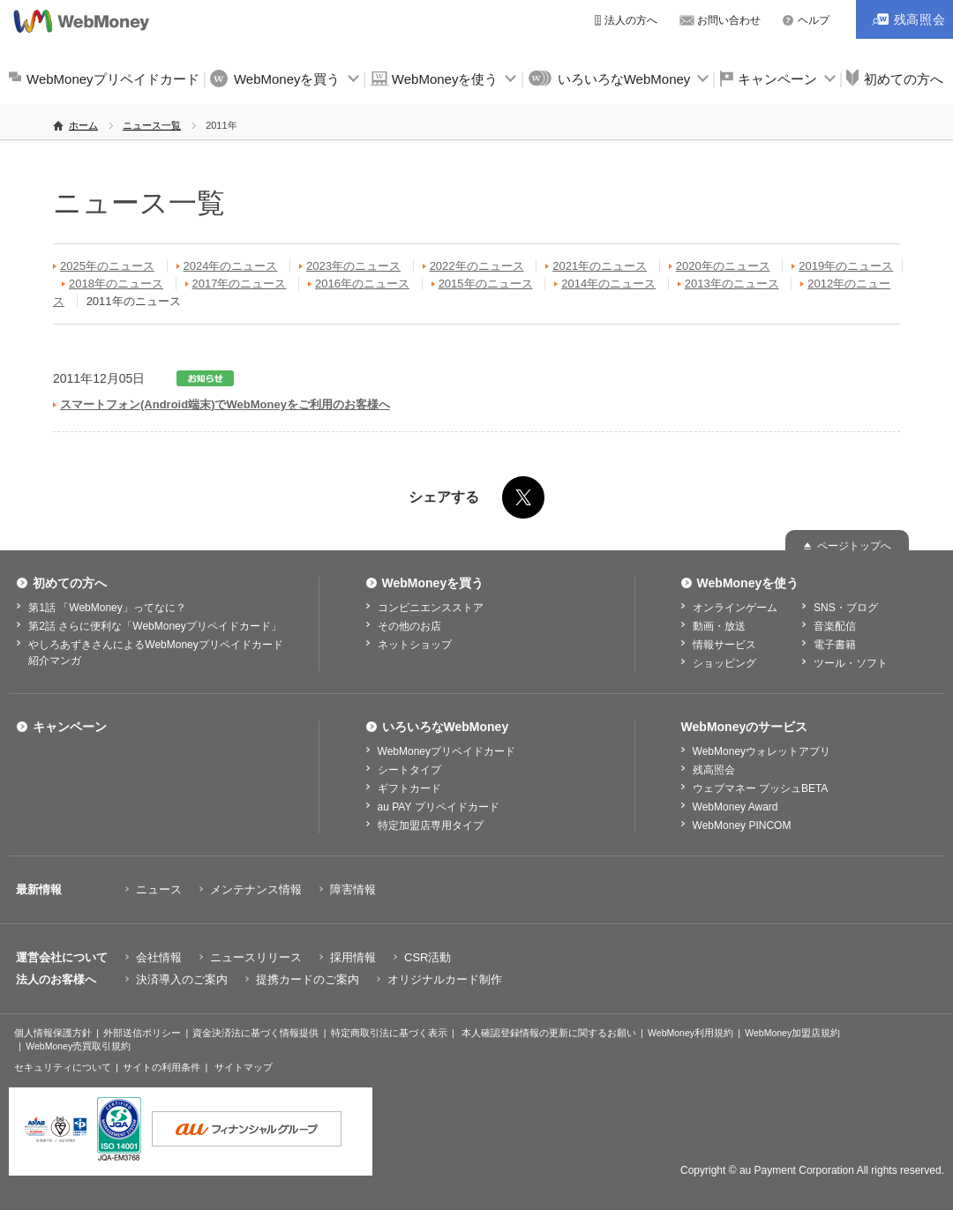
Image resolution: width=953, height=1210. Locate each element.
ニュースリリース (256, 957)
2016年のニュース (362, 283)
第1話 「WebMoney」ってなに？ (106, 607)
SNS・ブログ (846, 607)
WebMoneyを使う (445, 78)
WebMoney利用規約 (690, 1032)
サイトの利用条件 (161, 1067)
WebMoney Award (735, 807)
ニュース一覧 (152, 125)
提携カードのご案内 (307, 979)
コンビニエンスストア (431, 607)
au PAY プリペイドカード (438, 807)
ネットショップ (415, 645)
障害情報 (353, 889)
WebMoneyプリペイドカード (112, 78)
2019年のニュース (846, 266)
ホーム (83, 125)
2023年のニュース (353, 266)
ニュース (159, 889)
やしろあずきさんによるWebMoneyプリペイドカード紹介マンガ (155, 653)
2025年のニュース (107, 266)
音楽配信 (835, 626)
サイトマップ (243, 1067)
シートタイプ (409, 770)
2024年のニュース (231, 266)
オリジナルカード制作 (444, 979)
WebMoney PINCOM (742, 825)
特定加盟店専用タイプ (431, 825)
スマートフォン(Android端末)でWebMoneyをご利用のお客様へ (225, 404)
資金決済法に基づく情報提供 (255, 1032)
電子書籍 (835, 645)
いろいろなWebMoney (624, 78)
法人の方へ (630, 20)
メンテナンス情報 (256, 889)
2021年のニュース (599, 266)
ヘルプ (813, 20)
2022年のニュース (477, 266)
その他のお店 (409, 626)
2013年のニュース (732, 283)
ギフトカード (409, 788)
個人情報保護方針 (53, 1032)
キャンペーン (777, 78)
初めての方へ (70, 583)
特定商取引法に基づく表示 (389, 1032)
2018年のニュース (116, 283)
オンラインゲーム (735, 607)
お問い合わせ (729, 20)
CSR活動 (427, 957)
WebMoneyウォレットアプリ (761, 751)
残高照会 (714, 770)
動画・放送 (719, 626)
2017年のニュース (239, 283)
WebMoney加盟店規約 (792, 1032)
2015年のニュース (486, 283)
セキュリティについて (62, 1067)
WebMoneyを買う (287, 78)
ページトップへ (854, 546)
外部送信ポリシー (142, 1032)
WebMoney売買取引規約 (78, 1046)
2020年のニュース (723, 266)
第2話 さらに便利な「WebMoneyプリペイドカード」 (154, 626)
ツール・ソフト (851, 663)
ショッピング (724, 663)
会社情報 (159, 957)
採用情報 (353, 957)
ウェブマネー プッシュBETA (761, 788)
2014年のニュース (608, 283)
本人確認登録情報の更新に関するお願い (548, 1032)
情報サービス (724, 645)
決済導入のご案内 (182, 979)
